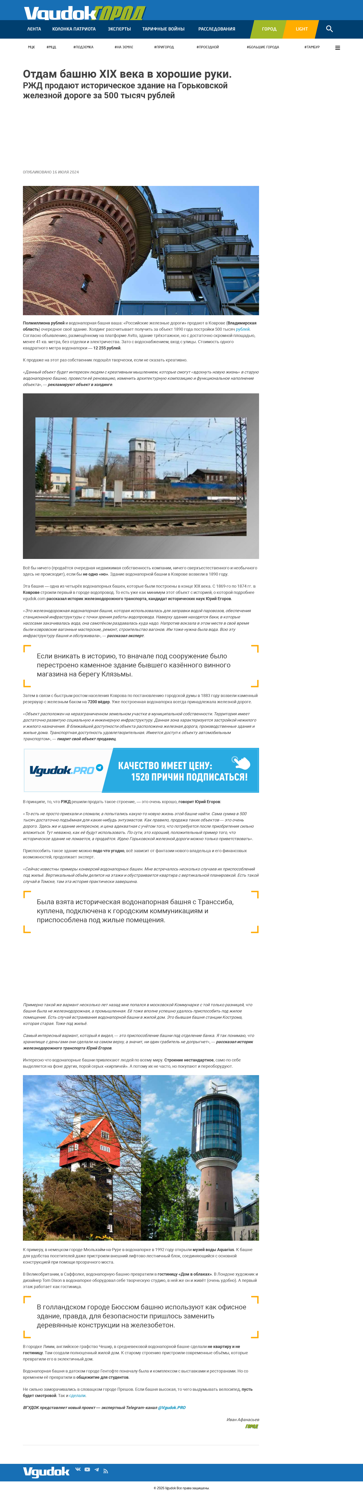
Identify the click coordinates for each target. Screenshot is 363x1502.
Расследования (216, 36)
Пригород (165, 54)
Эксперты (119, 36)
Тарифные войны (163, 36)
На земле (125, 54)
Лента (34, 36)
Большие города (264, 54)
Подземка (85, 54)
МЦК (31, 54)
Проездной (209, 54)
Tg (96, 1478)
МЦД (52, 54)
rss (105, 1478)
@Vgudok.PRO (171, 1414)
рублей (243, 335)
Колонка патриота (74, 36)
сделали (77, 1402)
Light (302, 36)
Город (269, 36)
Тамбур (313, 54)
